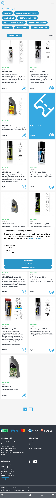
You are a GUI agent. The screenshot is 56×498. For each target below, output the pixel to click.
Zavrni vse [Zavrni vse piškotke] (28, 264)
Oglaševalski (10, 253)
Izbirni (8, 250)
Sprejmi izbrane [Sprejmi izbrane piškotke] (28, 267)
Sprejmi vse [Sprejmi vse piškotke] (28, 260)
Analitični (9, 248)
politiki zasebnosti (35, 238)
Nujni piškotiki (11, 245)
